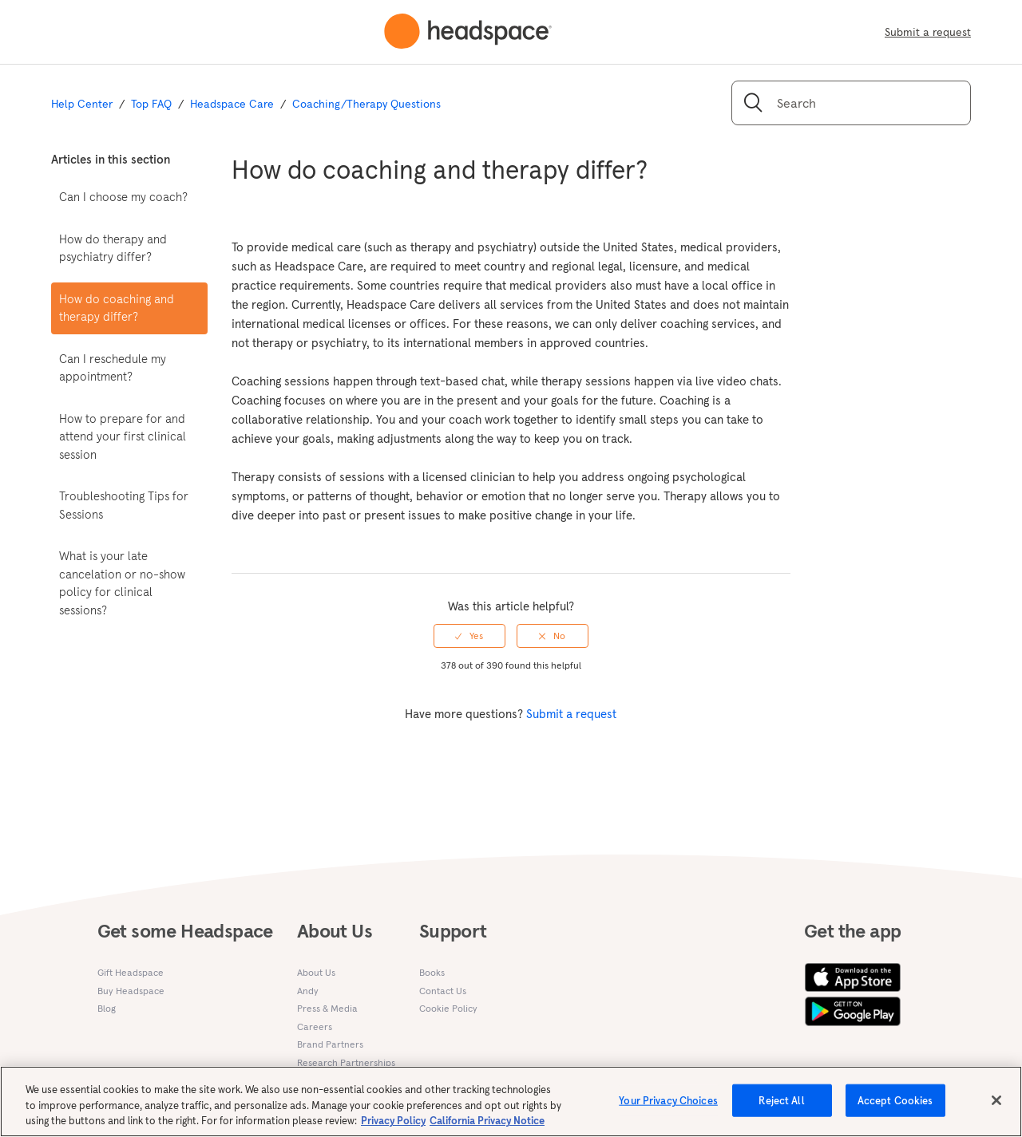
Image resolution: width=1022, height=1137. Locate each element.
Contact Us (442, 991)
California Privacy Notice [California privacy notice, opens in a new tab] (487, 1128)
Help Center (82, 104)
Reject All (781, 1108)
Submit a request (928, 32)
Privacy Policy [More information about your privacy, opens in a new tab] (393, 1128)
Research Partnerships (346, 1062)
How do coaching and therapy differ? (116, 308)
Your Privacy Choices (668, 1108)
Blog (106, 1008)
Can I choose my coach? (123, 196)
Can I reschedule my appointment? (112, 368)
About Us (316, 972)
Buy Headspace (130, 991)
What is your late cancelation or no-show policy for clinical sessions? (122, 583)
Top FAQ (151, 104)
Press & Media (327, 1008)
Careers (314, 1026)
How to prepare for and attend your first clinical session (122, 436)
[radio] (469, 636)
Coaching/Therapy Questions (366, 104)
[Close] (996, 1107)
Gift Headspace (130, 972)
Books (432, 972)
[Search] (851, 103)
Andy (308, 991)
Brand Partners (330, 1044)
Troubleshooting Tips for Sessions (123, 505)
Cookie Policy (448, 1008)
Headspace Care (232, 104)
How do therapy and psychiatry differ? (113, 248)
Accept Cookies (895, 1108)
